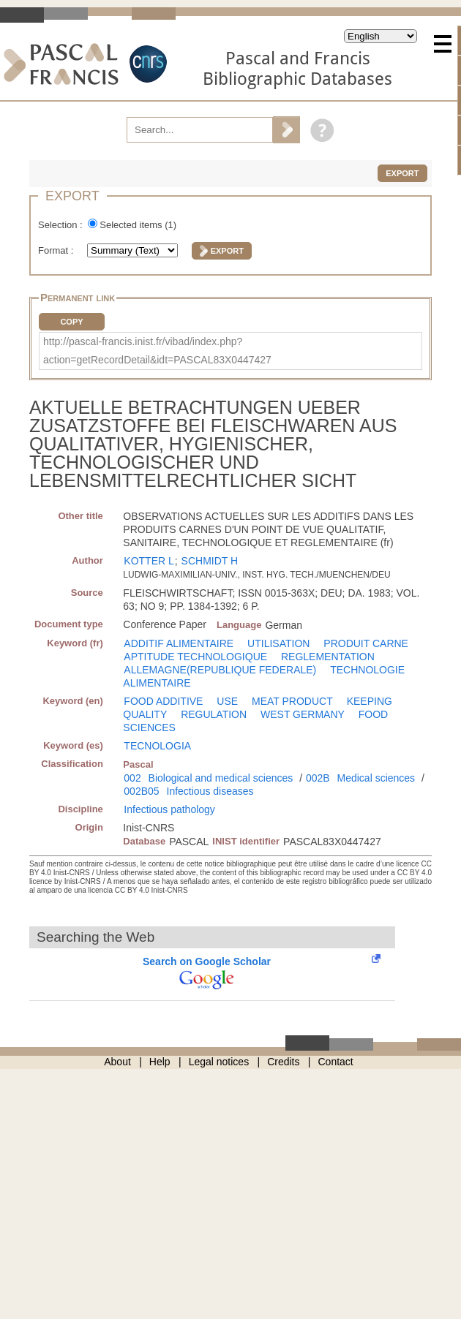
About (117, 1061)
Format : (57, 250)
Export (402, 173)
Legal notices (219, 1061)
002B (318, 778)
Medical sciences (376, 778)
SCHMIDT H (210, 561)
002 (132, 778)
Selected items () (138, 224)
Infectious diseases (210, 791)
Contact (335, 1061)
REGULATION (214, 714)
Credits (283, 1061)
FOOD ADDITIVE (163, 701)
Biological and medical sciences (221, 778)
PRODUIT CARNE (365, 643)
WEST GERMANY (303, 714)
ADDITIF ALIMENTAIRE (178, 643)
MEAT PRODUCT (292, 701)
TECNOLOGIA (157, 746)
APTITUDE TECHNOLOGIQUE (195, 656)
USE (227, 701)
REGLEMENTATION (328, 656)
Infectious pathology (169, 809)
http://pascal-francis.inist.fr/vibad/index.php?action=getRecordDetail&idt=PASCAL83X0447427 (157, 351)
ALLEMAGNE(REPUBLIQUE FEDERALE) (220, 670)
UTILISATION (278, 643)
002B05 (141, 791)
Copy (71, 321)
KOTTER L (148, 561)
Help (159, 1061)
